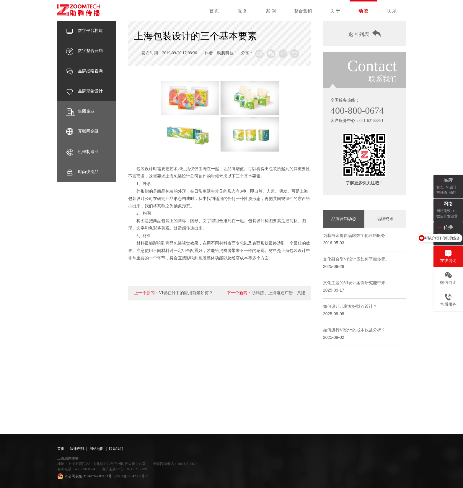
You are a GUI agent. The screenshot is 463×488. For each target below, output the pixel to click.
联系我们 (116, 449)
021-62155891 (371, 120)
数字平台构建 (84, 31)
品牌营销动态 (343, 219)
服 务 (242, 11)
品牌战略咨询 (84, 71)
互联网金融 (82, 131)
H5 (455, 211)
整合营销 (303, 11)
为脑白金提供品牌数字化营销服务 (354, 235)
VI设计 (451, 187)
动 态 (363, 11)
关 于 (335, 11)
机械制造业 (82, 152)
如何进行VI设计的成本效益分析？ (354, 330)
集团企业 (80, 111)
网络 (448, 203)
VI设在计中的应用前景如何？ (186, 293)
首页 (60, 449)
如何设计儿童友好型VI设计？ (350, 306)
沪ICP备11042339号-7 (131, 476)
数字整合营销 (84, 51)
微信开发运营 (447, 216)
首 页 (214, 11)
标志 (440, 187)
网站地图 (96, 449)
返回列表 (364, 33)
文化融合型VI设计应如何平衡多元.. (355, 259)
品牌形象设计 (84, 91)
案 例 (271, 11)
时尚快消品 (82, 172)
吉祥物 (441, 193)
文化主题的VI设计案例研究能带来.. (355, 283)
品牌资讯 (385, 219)
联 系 (392, 11)
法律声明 (77, 449)
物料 (453, 193)
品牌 (448, 180)
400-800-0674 (357, 110)
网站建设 (443, 211)
